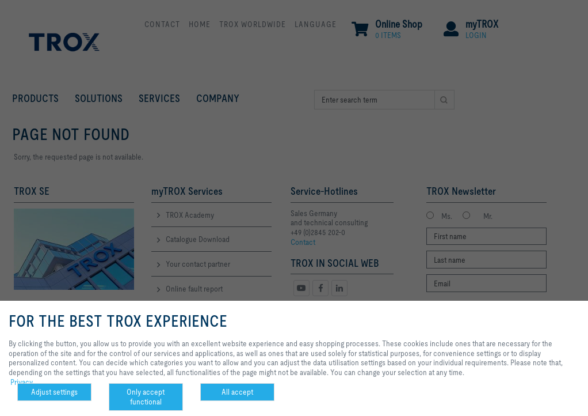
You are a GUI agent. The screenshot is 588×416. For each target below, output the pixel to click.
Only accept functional (146, 396)
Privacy (21, 382)
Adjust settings (54, 391)
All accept (237, 391)
